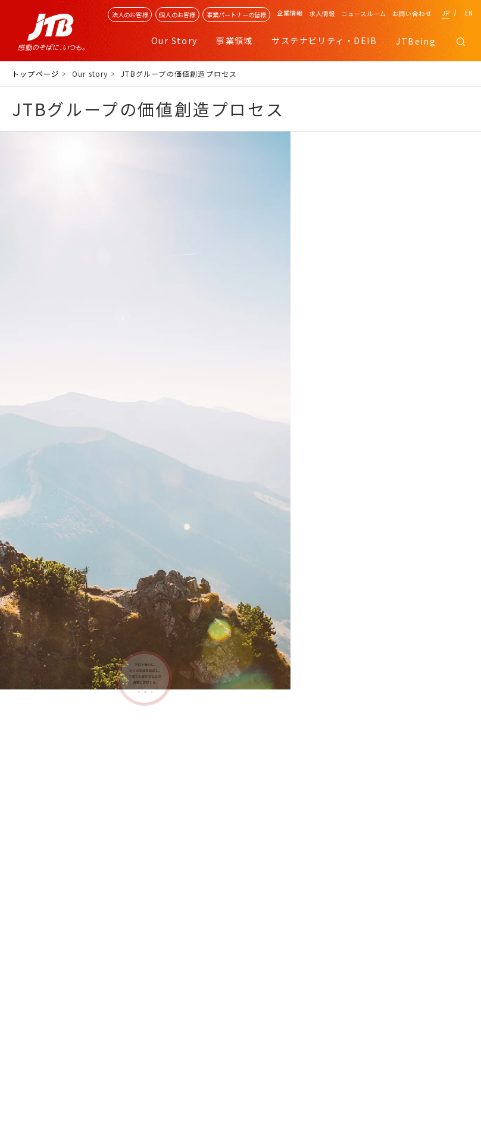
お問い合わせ (412, 13)
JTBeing (416, 41)
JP (446, 12)
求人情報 (322, 13)
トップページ (35, 73)
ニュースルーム (363, 13)
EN (468, 12)
